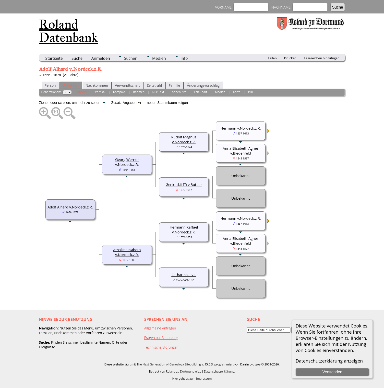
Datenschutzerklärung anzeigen (329, 361)
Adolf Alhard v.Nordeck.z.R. (70, 207)
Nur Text (158, 92)
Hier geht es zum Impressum (192, 378)
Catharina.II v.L (183, 274)
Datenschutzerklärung (219, 371)
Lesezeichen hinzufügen (321, 58)
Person (50, 85)
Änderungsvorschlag (203, 85)
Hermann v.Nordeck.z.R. (240, 128)
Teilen (272, 58)
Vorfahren (71, 85)
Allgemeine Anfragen (160, 328)
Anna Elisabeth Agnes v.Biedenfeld (241, 151)
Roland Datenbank (68, 31)
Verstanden (332, 372)
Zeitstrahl (154, 85)
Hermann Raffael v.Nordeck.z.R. (184, 229)
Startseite (54, 58)
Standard (81, 92)
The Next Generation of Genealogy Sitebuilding (169, 364)
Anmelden (100, 58)
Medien (159, 58)
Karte (236, 92)
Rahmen (139, 92)
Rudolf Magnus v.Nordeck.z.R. (183, 139)
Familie (174, 85)
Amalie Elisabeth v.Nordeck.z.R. (127, 252)
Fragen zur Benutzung (161, 337)
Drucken (290, 58)
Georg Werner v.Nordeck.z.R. (127, 162)
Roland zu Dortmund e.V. (183, 371)
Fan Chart (200, 92)
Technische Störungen (161, 347)
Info (184, 58)
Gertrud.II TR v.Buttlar (184, 184)
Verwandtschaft (127, 85)
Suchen (130, 58)
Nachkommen (96, 85)
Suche (77, 58)
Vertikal (100, 92)
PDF (250, 92)
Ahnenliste (179, 92)
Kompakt (119, 92)
